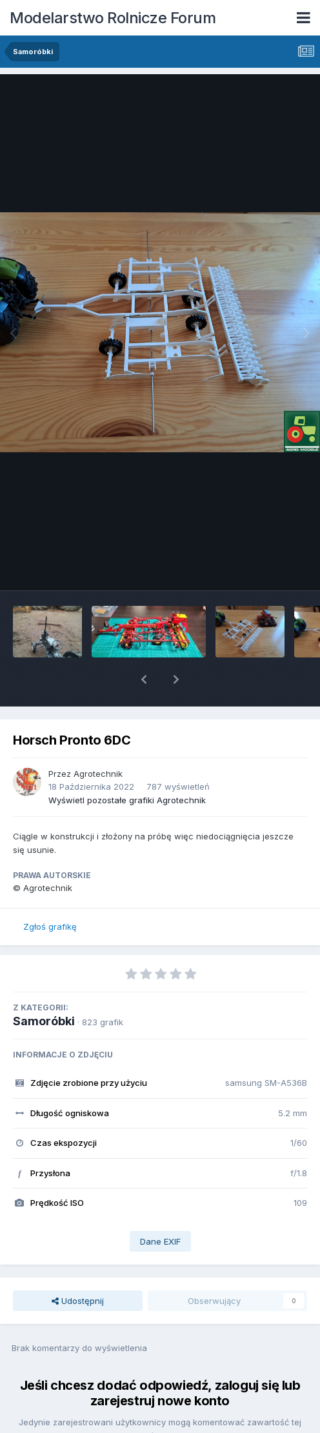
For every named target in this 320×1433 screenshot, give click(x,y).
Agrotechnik (98, 740)
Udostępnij (78, 1267)
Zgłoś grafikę (50, 893)
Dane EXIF (160, 1208)
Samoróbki (44, 987)
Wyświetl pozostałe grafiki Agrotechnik (127, 766)
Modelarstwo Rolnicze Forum (112, 17)
